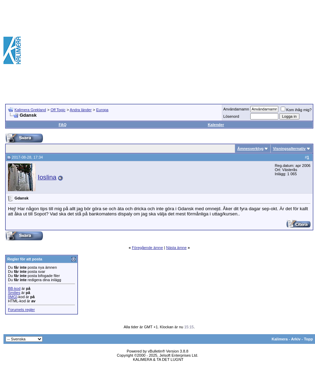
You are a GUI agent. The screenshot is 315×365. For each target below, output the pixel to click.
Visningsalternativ (289, 148)
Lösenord (231, 116)
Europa (102, 110)
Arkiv (296, 339)
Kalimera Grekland (30, 110)
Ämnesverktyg (250, 148)
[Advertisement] (241, 50)
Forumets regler (21, 310)
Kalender (216, 125)
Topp (308, 339)
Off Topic (58, 110)
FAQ (62, 125)
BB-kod (14, 288)
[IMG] (12, 297)
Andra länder (81, 110)
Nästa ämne (176, 248)
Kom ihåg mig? (296, 110)
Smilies (14, 293)
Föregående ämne (147, 248)
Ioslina (47, 177)
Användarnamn (236, 109)
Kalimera (280, 339)
